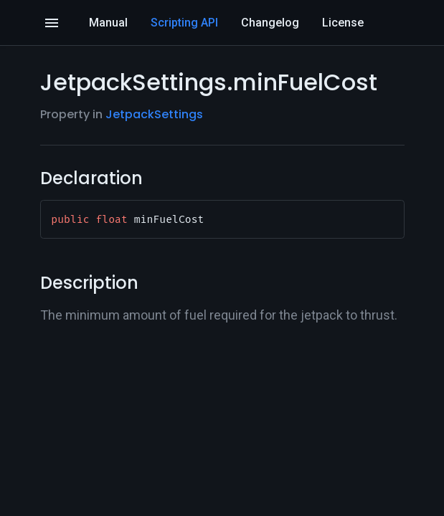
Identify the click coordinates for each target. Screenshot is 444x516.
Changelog (270, 22)
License (343, 22)
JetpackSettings (154, 114)
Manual (108, 22)
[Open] (52, 23)
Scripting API (184, 22)
